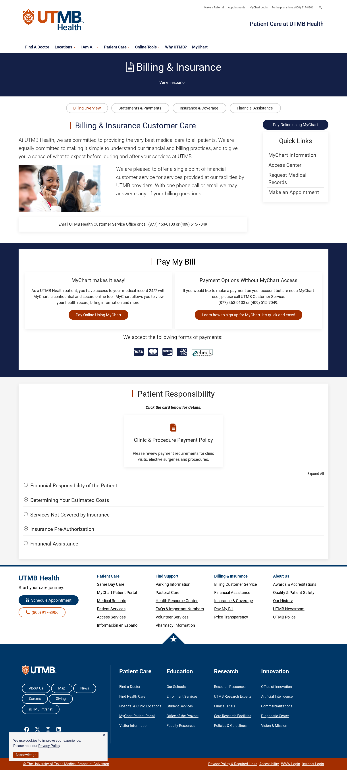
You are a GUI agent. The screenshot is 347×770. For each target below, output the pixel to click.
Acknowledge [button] (25, 755)
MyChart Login (259, 7)
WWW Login (290, 764)
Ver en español (172, 82)
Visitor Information (133, 726)
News (84, 688)
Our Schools (176, 687)
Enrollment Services (182, 696)
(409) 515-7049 (193, 224)
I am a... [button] (90, 47)
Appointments (236, 7)
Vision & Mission (274, 726)
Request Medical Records (287, 178)
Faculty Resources (181, 726)
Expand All (315, 474)
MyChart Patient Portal (137, 716)
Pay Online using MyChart (295, 124)
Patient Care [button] (117, 47)
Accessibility (269, 764)
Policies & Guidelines (230, 726)
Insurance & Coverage (199, 108)
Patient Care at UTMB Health (287, 24)
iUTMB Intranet (40, 709)
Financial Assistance (255, 108)
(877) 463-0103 (161, 224)
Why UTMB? (176, 47)
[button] (103, 735)
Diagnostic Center (275, 716)
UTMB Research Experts (232, 696)
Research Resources (229, 687)
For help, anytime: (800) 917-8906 (292, 7)
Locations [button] (65, 47)
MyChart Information (292, 155)
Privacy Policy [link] (49, 746)
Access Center (284, 165)
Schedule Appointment (48, 600)
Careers (35, 699)
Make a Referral (214, 7)
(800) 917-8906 (42, 612)
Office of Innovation (276, 687)
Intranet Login (313, 764)
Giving (61, 699)
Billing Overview (87, 108)
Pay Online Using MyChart (98, 315)
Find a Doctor (37, 47)
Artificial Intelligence (277, 696)
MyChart (200, 47)
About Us (36, 688)
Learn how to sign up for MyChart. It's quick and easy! (248, 315)
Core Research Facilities (232, 716)
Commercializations (276, 706)
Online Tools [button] (147, 47)
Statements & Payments (140, 108)
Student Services (180, 706)
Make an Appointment (293, 192)
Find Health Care (132, 696)
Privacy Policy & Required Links (232, 764)
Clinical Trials (224, 706)
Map (61, 688)
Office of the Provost (183, 716)
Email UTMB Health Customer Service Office (97, 224)
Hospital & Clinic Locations (140, 706)
